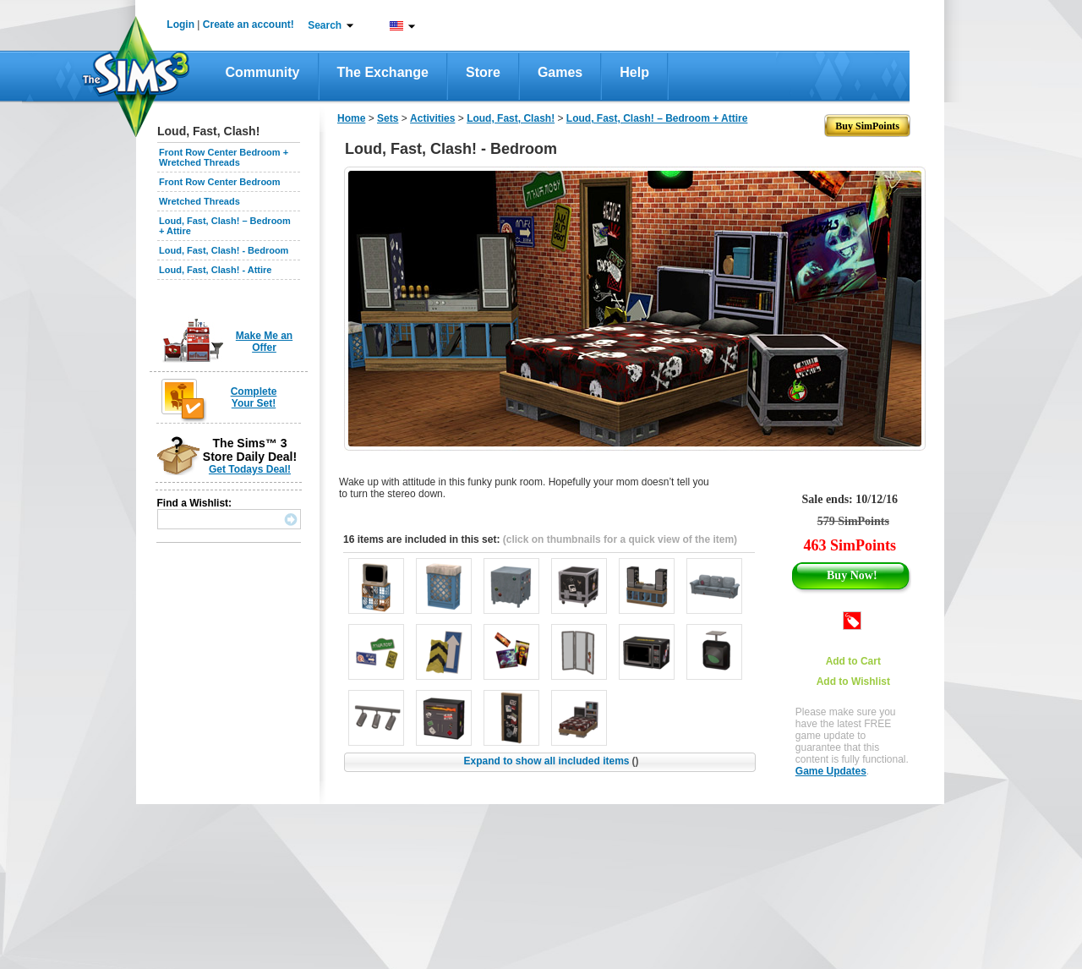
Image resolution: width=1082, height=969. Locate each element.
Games (560, 72)
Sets (387, 118)
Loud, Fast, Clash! (511, 118)
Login (180, 24)
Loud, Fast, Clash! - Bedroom (223, 250)
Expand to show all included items (550, 761)
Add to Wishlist (853, 681)
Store (483, 72)
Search (325, 25)
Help (634, 72)
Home (351, 118)
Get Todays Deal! (250, 469)
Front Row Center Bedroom (220, 182)
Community (263, 72)
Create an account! (248, 24)
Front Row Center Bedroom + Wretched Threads (223, 157)
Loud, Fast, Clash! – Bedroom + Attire (657, 118)
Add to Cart (853, 661)
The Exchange (383, 72)
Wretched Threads (199, 201)
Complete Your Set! (254, 397)
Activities (432, 118)
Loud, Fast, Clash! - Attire (215, 270)
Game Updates (830, 771)
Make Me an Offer (264, 341)
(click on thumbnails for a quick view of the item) (620, 539)
